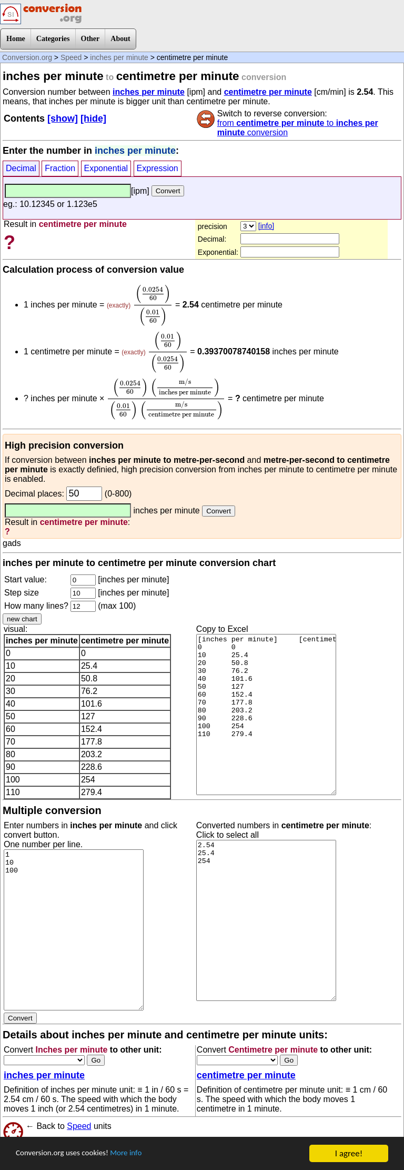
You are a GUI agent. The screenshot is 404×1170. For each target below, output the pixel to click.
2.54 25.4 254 (266, 920)
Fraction (60, 168)
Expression (157, 168)
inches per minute (119, 57)
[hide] (93, 118)
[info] (266, 226)
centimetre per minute (268, 91)
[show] (62, 118)
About (120, 39)
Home (15, 39)
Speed (71, 57)
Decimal (21, 168)
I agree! (348, 1153)
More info (140, 1153)
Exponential (106, 168)
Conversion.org (27, 57)
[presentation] (153, 305)
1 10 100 (74, 929)
